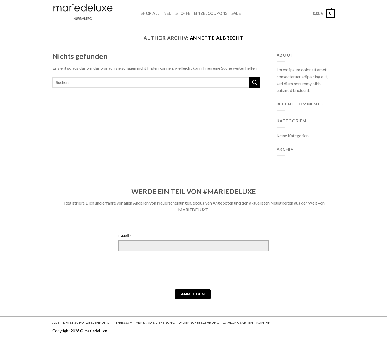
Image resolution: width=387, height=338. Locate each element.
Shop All (150, 13)
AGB (56, 323)
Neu (167, 13)
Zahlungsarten (238, 323)
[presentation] (159, 271)
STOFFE (182, 13)
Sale (236, 13)
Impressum (123, 323)
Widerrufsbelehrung (199, 323)
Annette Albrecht (217, 38)
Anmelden (193, 294)
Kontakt (264, 323)
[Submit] (254, 82)
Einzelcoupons (211, 13)
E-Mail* (124, 236)
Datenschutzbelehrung (86, 323)
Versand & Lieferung (155, 323)
